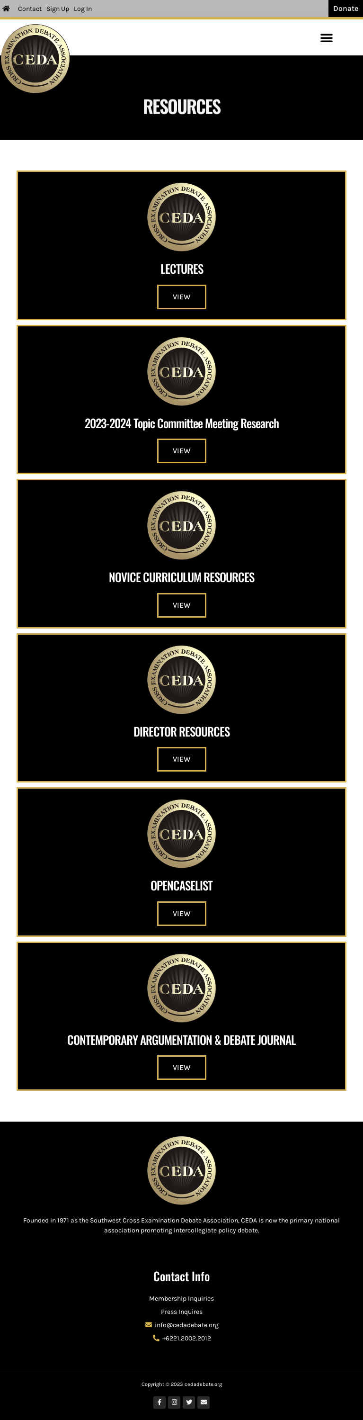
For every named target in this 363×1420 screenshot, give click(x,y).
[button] (326, 37)
